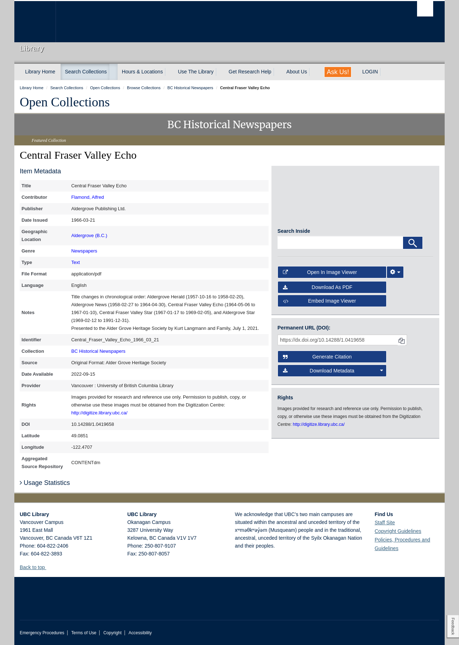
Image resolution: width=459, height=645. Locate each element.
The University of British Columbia (35, 21)
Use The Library (195, 71)
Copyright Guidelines (398, 531)
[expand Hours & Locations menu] (169, 72)
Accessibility (140, 632)
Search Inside (294, 234)
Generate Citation (317, 359)
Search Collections (86, 71)
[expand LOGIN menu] (384, 72)
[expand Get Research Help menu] (278, 72)
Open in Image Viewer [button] (320, 275)
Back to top (36, 567)
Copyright (112, 632)
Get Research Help (250, 71)
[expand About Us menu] (313, 72)
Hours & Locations (142, 71)
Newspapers (84, 251)
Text (75, 262)
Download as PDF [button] (317, 290)
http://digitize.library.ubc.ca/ (99, 412)
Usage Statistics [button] (45, 482)
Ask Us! (338, 72)
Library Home (40, 71)
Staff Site (385, 522)
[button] (49, 567)
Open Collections (65, 102)
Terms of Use (83, 632)
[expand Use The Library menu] (220, 72)
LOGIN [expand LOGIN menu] (370, 71)
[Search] (413, 245)
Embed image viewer (319, 304)
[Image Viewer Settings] (395, 275)
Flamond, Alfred (87, 197)
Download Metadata (333, 373)
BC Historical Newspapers (98, 351)
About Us (297, 71)
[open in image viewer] (297, 200)
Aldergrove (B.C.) (89, 235)
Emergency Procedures (42, 632)
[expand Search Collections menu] (113, 72)
